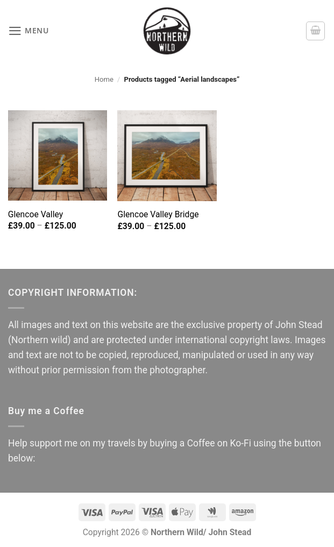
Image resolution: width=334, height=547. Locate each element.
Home (104, 79)
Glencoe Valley (35, 214)
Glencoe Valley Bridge (157, 214)
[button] (28, 31)
